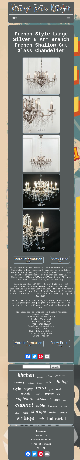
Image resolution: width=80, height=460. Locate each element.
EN (38, 448)
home (25, 413)
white (49, 382)
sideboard (44, 399)
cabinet (24, 405)
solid (63, 413)
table (40, 405)
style (17, 388)
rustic (59, 389)
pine (49, 376)
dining (62, 381)
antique (31, 383)
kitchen (26, 375)
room (64, 400)
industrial (56, 418)
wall (59, 394)
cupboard (24, 398)
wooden (26, 393)
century (19, 382)
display (28, 389)
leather (39, 394)
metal (53, 412)
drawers (40, 377)
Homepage (41, 431)
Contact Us (41, 435)
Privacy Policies (41, 440)
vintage (25, 418)
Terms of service (41, 444)
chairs (60, 376)
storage (38, 411)
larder (67, 390)
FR (44, 448)
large (57, 399)
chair (17, 413)
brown (49, 393)
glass (51, 389)
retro (41, 388)
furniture (53, 406)
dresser (39, 383)
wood (64, 406)
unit (41, 418)
